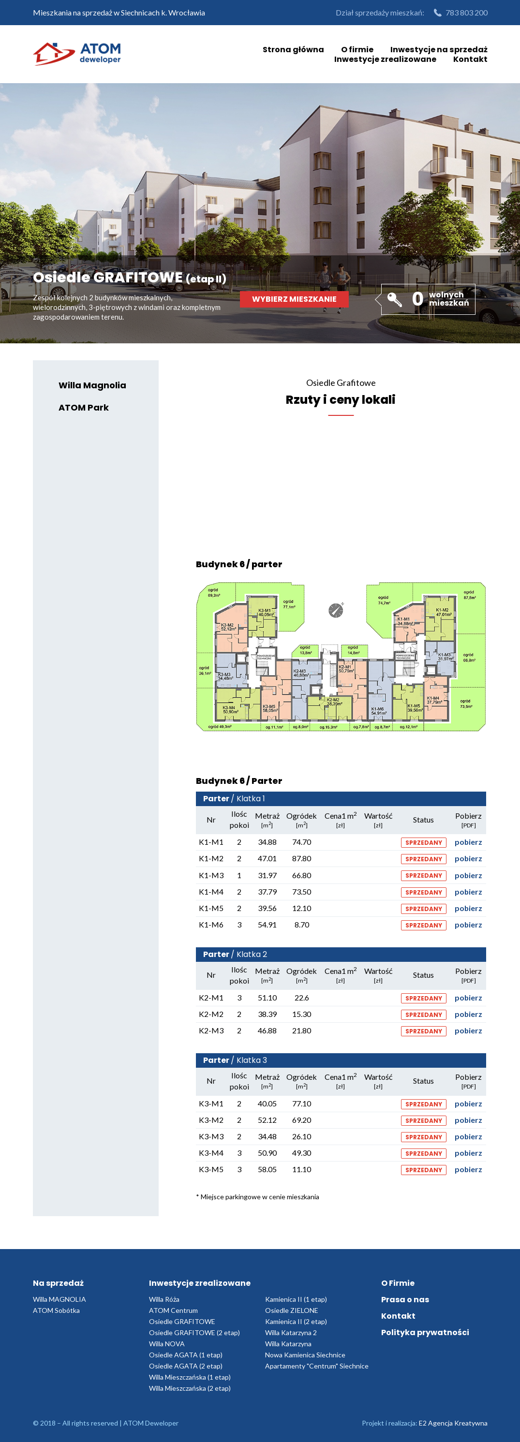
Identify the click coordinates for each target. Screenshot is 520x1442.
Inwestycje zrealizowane (385, 58)
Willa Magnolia (93, 386)
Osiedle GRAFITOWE (182, 1321)
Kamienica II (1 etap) (296, 1299)
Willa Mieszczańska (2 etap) (190, 1388)
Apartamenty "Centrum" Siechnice (317, 1366)
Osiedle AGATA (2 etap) (186, 1366)
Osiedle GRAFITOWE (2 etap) (194, 1332)
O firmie (358, 49)
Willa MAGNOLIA (59, 1299)
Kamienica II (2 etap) (296, 1321)
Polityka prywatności (425, 1332)
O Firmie (398, 1283)
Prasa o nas (405, 1299)
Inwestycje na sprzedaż (439, 49)
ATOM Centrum (173, 1310)
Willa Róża (164, 1299)
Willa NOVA (167, 1343)
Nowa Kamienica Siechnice (305, 1355)
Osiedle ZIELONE (291, 1310)
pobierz (468, 841)
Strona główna (294, 49)
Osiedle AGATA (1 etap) (186, 1355)
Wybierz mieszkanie (294, 299)
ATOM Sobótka (56, 1310)
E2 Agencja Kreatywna (453, 1423)
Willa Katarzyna (288, 1343)
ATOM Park (84, 408)
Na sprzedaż (58, 1283)
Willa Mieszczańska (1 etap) (190, 1377)
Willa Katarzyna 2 (291, 1332)
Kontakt (470, 58)
